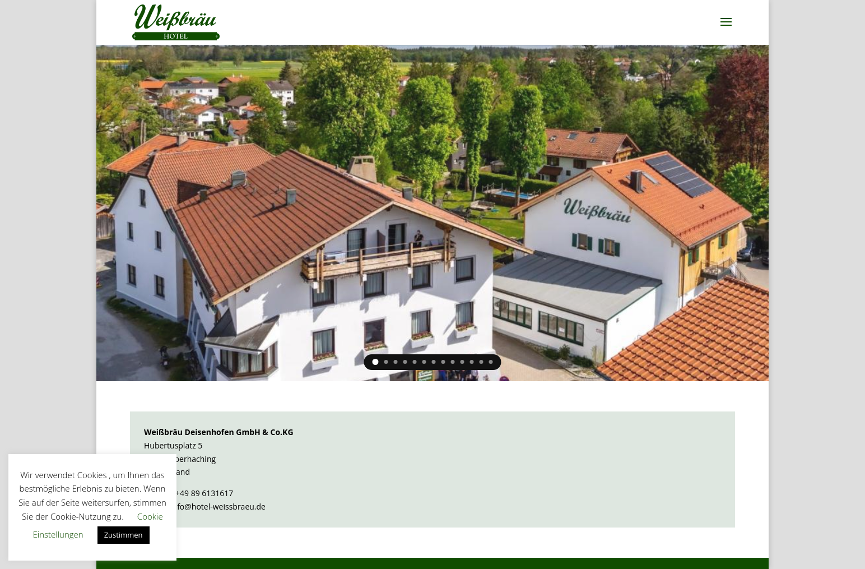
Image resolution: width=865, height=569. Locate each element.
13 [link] (491, 362)
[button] (726, 22)
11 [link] (472, 362)
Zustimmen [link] (123, 535)
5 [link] (415, 362)
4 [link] (405, 362)
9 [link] (453, 362)
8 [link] (443, 362)
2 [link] (386, 362)
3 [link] (396, 362)
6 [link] (424, 362)
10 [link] (462, 362)
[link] (176, 21)
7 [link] (434, 362)
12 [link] (481, 362)
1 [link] (376, 362)
